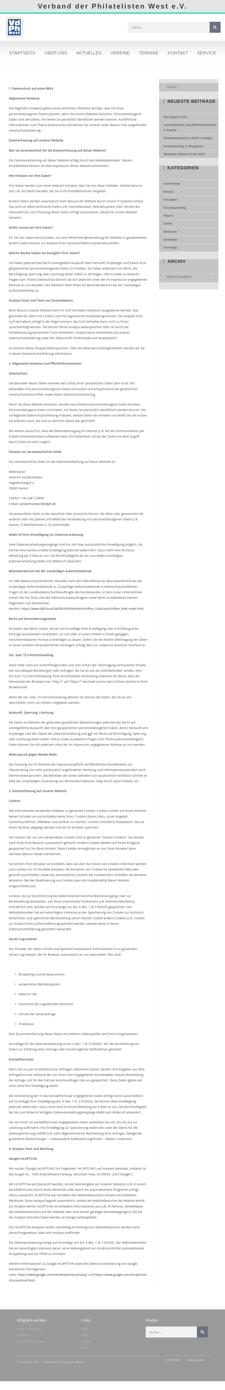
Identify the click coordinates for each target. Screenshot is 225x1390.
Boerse (168, 191)
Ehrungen (170, 199)
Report (168, 215)
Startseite (22, 53)
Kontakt (177, 53)
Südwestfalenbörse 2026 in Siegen (187, 138)
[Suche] (215, 27)
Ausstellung (171, 183)
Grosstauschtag (174, 207)
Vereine (120, 53)
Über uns (56, 53)
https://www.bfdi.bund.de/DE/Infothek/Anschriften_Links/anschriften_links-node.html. (82, 608)
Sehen (167, 223)
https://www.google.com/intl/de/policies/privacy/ (52, 1274)
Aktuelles (89, 53)
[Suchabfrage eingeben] (190, 87)
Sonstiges (170, 239)
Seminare (170, 231)
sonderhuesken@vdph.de (37, 504)
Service (206, 53)
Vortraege (170, 247)
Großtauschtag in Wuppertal (183, 146)
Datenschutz (196, 1360)
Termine (149, 53)
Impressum (174, 1360)
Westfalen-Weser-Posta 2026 (184, 154)
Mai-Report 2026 (175, 117)
